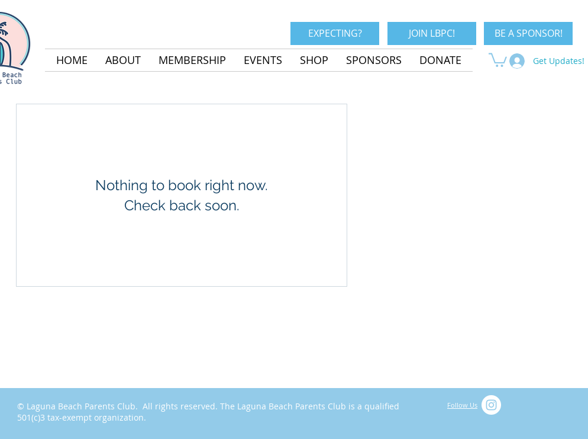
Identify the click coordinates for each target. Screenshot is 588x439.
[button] (498, 59)
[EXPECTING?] (334, 33)
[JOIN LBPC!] (431, 33)
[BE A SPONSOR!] (528, 33)
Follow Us (462, 404)
